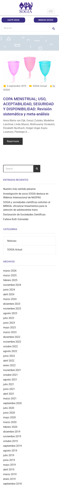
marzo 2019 (10, 474)
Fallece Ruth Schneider (15, 219)
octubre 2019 (10, 441)
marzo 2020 (10, 422)
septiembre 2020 (12, 403)
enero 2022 (9, 365)
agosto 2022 (10, 351)
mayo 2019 (9, 464)
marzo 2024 (10, 299)
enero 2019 (9, 478)
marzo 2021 (10, 398)
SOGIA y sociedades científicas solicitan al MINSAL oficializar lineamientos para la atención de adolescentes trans (26, 206)
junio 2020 (9, 412)
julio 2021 (8, 384)
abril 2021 (8, 393)
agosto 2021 (10, 379)
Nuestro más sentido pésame (19, 188)
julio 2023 (8, 318)
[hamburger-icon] (50, 11)
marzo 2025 (10, 275)
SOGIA (6, 89)
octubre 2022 (10, 346)
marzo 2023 (10, 332)
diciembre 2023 (11, 303)
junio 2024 (9, 289)
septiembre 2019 (12, 445)
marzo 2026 (10, 270)
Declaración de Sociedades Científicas (24, 214)
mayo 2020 (9, 417)
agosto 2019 (10, 450)
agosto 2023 (10, 313)
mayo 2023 (9, 327)
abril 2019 (8, 469)
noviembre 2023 (12, 308)
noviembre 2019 (12, 436)
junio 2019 (9, 460)
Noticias (11, 240)
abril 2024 (8, 294)
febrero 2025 (10, 280)
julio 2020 (8, 407)
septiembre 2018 (12, 483)
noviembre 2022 (12, 341)
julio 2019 (8, 455)
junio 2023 (9, 322)
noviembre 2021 (12, 370)
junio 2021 (9, 389)
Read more (13, 141)
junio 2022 (9, 355)
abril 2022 (8, 360)
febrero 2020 (10, 426)
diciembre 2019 (11, 431)
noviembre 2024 (12, 284)
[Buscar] (26, 28)
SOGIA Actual (40, 86)
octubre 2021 (10, 374)
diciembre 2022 (11, 336)
